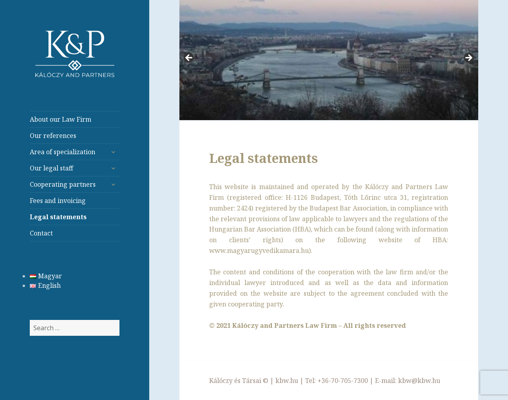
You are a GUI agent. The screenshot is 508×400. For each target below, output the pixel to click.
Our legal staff (51, 168)
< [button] (189, 58)
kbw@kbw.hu (419, 380)
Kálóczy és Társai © (238, 380)
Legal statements (58, 216)
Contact (41, 233)
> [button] (468, 58)
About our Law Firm (60, 119)
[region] (328, 60)
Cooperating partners (63, 184)
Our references (53, 135)
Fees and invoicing (58, 200)
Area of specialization (62, 151)
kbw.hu (286, 380)
